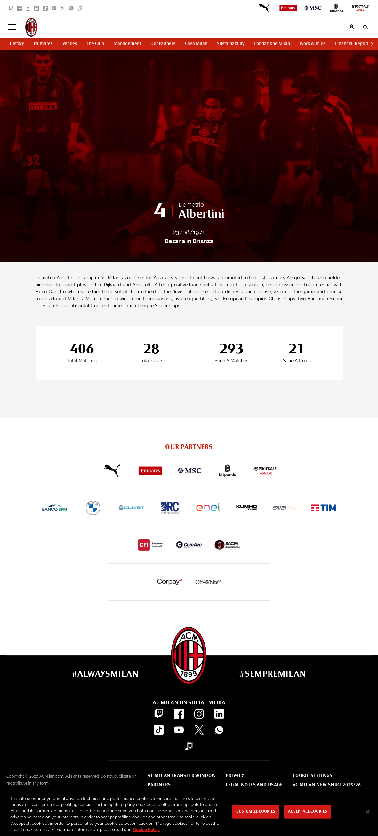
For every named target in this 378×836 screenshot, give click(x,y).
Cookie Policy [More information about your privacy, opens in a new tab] (146, 829)
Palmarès (43, 44)
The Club (95, 44)
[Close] (368, 812)
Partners (159, 785)
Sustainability (231, 44)
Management (127, 44)
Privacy (235, 775)
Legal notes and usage (254, 785)
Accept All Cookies (307, 812)
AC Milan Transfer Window (182, 775)
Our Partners (162, 44)
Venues (69, 44)
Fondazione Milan (272, 44)
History (17, 44)
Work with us (313, 44)
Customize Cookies (255, 812)
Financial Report (351, 44)
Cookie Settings (313, 775)
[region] (189, 812)
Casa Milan (196, 44)
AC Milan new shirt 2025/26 (327, 785)
